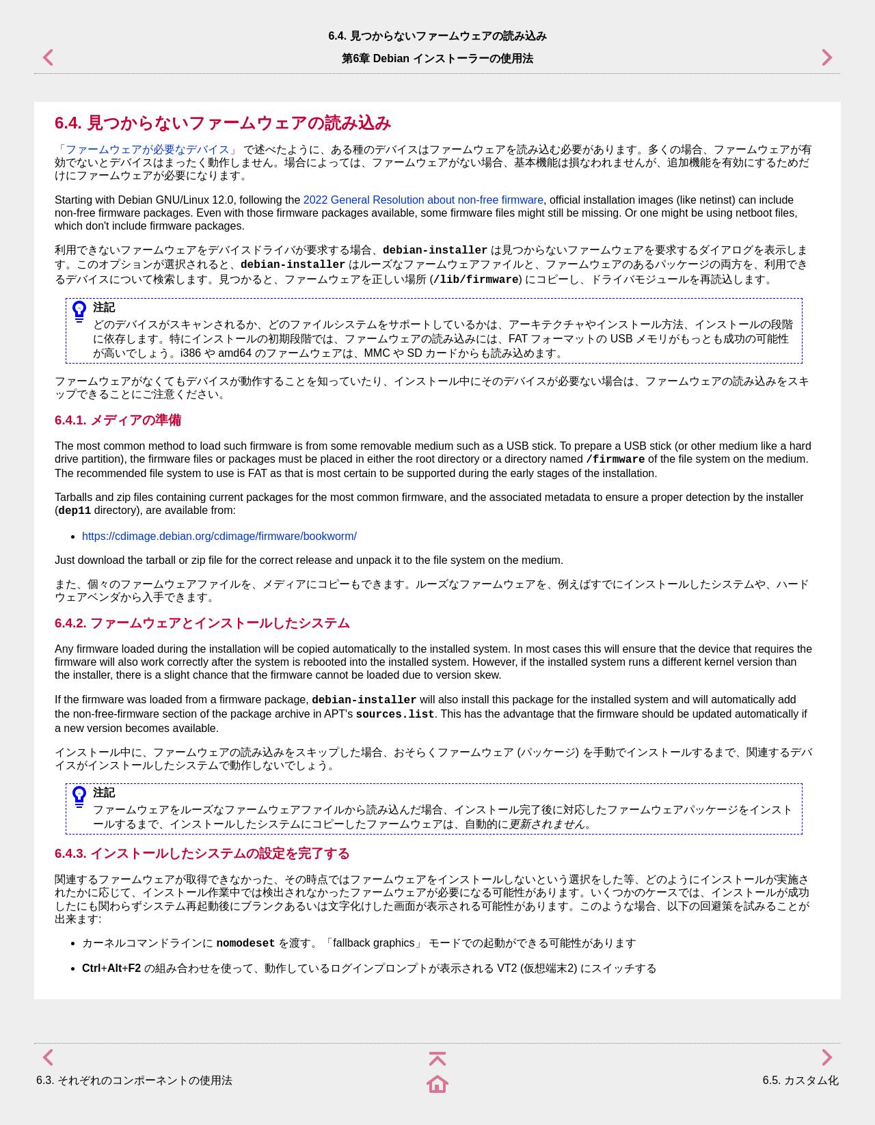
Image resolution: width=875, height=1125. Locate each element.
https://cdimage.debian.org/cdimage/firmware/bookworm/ (219, 536)
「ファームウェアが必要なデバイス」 (148, 149)
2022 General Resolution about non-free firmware (423, 200)
